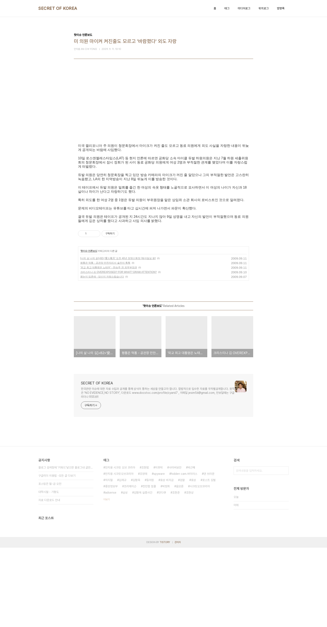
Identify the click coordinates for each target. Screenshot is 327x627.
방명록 (280, 8)
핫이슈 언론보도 (88, 330)
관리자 (178, 621)
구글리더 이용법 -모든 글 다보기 (56, 555)
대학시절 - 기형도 (48, 571)
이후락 (159, 546)
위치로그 (264, 8)
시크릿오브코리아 (200, 565)
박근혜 (191, 546)
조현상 (190, 572)
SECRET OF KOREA (57, 8)
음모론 (180, 565)
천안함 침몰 (149, 565)
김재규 (122, 559)
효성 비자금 (167, 559)
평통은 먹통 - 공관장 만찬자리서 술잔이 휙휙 (105, 342)
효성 (193, 559)
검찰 (182, 559)
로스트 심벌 (209, 559)
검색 (284, 550)
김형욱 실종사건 (143, 572)
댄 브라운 (209, 553)
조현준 (176, 572)
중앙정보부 (111, 565)
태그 (226, 8)
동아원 (150, 559)
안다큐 (162, 572)
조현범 (145, 546)
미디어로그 (244, 8)
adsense (110, 572)
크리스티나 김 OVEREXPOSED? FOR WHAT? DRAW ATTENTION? (118, 351)
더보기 (106, 578)
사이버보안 (175, 546)
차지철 (109, 559)
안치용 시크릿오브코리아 (119, 553)
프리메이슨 (130, 565)
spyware (159, 553)
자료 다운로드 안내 (49, 579)
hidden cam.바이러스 (184, 553)
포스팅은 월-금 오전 (49, 563)
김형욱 (136, 559)
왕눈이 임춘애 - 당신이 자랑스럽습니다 (102, 356)
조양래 (143, 553)
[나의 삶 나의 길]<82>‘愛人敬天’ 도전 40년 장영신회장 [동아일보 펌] (118, 337)
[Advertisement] (163, 115)
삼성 (125, 572)
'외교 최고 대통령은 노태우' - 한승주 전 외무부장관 (108, 346)
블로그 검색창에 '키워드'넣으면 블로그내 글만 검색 (65, 546)
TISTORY (165, 621)
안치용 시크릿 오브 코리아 (120, 546)
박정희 (166, 565)
